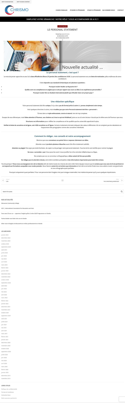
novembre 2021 (5, 310)
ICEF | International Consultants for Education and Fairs (17, 209)
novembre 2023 (5, 241)
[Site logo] (16, 10)
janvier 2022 (4, 304)
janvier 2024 (4, 235)
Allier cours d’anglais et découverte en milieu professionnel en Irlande (21, 224)
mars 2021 (4, 334)
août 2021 (4, 319)
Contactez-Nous (6, 395)
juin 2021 (4, 325)
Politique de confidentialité (9, 389)
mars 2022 (4, 298)
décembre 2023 (5, 238)
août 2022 (4, 286)
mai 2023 (4, 259)
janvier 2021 (4, 340)
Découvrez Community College (10, 204)
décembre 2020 (5, 343)
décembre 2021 (5, 307)
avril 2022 (4, 295)
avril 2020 (4, 364)
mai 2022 (4, 292)
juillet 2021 (4, 322)
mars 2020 (4, 367)
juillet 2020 (4, 355)
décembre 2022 (5, 274)
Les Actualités (62, 26)
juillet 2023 (4, 253)
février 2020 (4, 370)
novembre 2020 (5, 346)
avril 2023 (4, 262)
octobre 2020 (5, 349)
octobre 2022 (5, 280)
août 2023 (4, 250)
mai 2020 (4, 361)
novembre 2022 (5, 277)
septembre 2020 (6, 352)
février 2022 (4, 301)
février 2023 (4, 268)
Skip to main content (23, 2)
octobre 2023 (5, 244)
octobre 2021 (5, 313)
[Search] (62, 192)
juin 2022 (4, 289)
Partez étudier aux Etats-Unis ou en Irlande (14, 219)
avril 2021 (4, 331)
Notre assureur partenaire (9, 398)
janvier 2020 (4, 373)
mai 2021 (4, 328)
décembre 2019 (5, 376)
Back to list (62, 180)
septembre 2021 (6, 316)
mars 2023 (4, 265)
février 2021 (4, 337)
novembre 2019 (5, 379)
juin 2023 (4, 256)
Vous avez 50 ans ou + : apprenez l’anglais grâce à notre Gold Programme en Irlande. (26, 214)
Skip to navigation (7, 2)
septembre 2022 (6, 283)
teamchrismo (65, 34)
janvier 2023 (4, 271)
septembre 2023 (6, 247)
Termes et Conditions (7, 392)
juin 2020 (4, 358)
